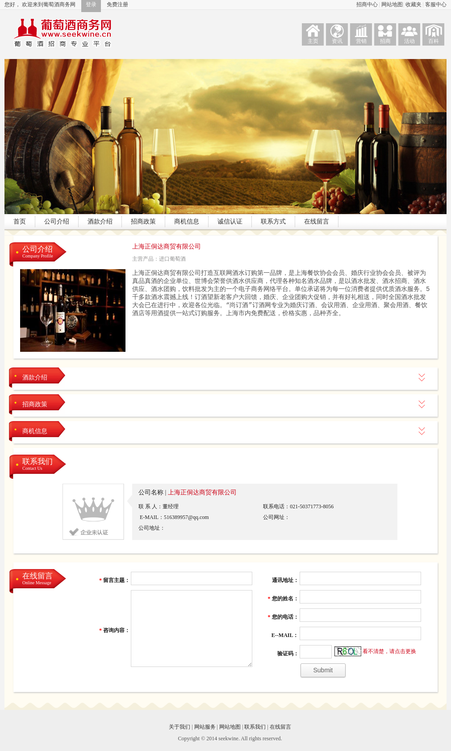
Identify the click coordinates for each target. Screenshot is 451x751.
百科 (433, 41)
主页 (313, 41)
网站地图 (392, 4)
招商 (385, 41)
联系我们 (37, 464)
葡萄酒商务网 (62, 33)
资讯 (337, 41)
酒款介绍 (100, 221)
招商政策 (143, 221)
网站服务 (205, 727)
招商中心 (367, 4)
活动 (409, 41)
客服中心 (436, 4)
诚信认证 (229, 221)
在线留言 (316, 221)
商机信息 (186, 221)
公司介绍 (56, 221)
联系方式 (273, 221)
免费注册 (117, 4)
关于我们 (179, 727)
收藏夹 (414, 4)
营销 (361, 41)
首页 (19, 221)
